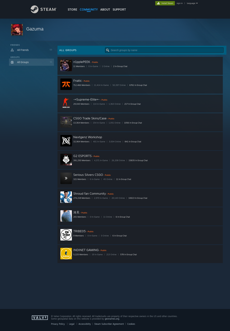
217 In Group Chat (132, 104)
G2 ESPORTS (82, 156)
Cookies (131, 324)
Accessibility (85, 324)
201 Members (79, 217)
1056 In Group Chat (133, 123)
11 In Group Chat (123, 179)
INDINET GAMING (86, 250)
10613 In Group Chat (137, 198)
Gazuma (34, 29)
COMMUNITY (89, 9)
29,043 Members (81, 104)
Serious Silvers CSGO (88, 175)
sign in (180, 3)
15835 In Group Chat (138, 160)
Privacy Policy (58, 324)
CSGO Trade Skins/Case (90, 118)
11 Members (79, 66)
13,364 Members (81, 123)
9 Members (78, 235)
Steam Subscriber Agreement (109, 324)
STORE (72, 9)
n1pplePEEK (81, 62)
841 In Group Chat (133, 141)
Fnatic (77, 80)
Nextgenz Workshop (87, 137)
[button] (115, 30)
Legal (71, 324)
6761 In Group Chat (138, 85)
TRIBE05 (79, 231)
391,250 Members (81, 160)
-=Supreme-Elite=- (86, 99)
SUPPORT (119, 9)
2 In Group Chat (120, 66)
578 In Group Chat (128, 254)
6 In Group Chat (123, 217)
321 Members (79, 179)
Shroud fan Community (89, 193)
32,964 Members (81, 141)
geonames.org (112, 318)
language (191, 3)
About (105, 9)
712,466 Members (81, 85)
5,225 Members (80, 254)
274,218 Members (81, 198)
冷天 (76, 212)
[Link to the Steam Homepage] (46, 12)
